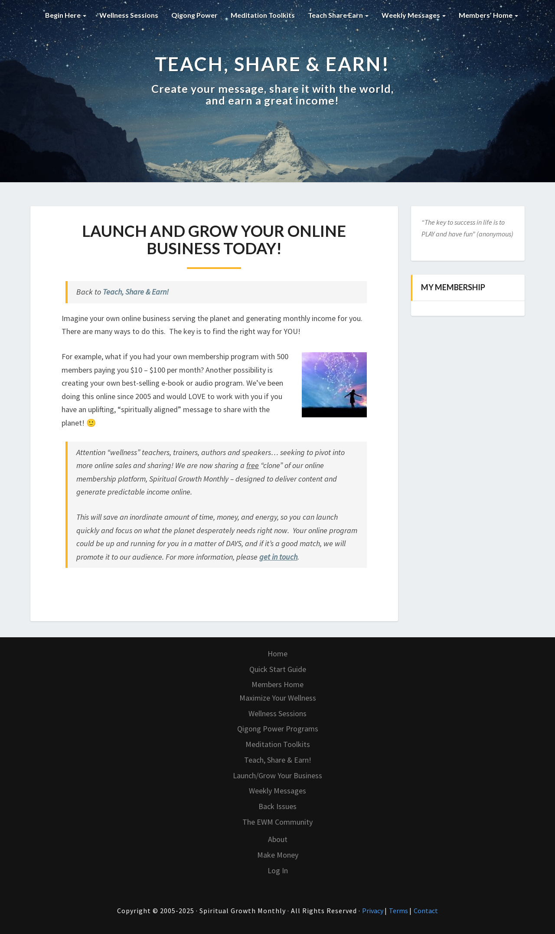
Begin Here (65, 15)
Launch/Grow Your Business (277, 775)
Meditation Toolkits (263, 15)
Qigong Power (194, 15)
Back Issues (277, 806)
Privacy (373, 910)
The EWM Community (277, 822)
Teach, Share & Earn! (136, 292)
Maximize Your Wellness (277, 698)
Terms (399, 910)
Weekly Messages (414, 15)
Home (277, 654)
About (277, 839)
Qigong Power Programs (277, 729)
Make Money (277, 855)
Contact (426, 910)
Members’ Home (488, 15)
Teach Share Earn (338, 15)
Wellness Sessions (128, 15)
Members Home (277, 684)
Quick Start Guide (277, 669)
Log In (278, 870)
